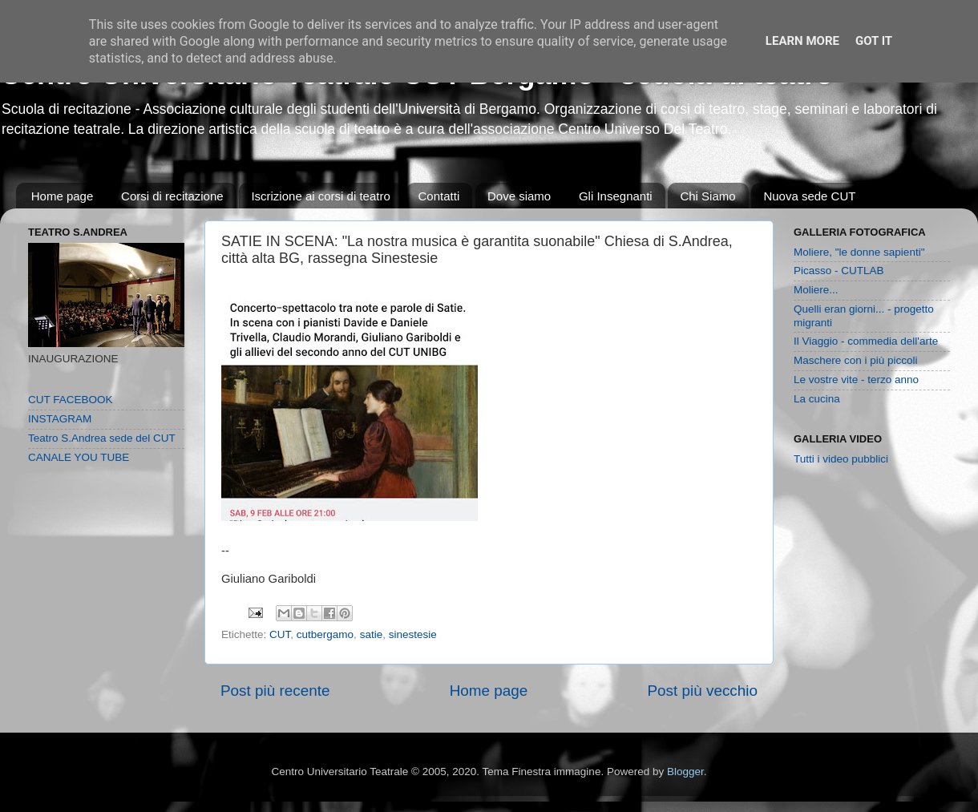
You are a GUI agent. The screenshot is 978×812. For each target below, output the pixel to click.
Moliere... (816, 290)
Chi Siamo (707, 196)
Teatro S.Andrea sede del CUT (102, 438)
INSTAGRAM (59, 419)
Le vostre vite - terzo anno (856, 380)
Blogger (685, 772)
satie (371, 634)
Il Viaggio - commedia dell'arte (866, 341)
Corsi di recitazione (172, 196)
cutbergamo (325, 634)
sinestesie (413, 634)
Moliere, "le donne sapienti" (859, 252)
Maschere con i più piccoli (856, 360)
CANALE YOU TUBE (78, 457)
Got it (873, 41)
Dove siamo (519, 196)
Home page (62, 196)
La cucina (817, 399)
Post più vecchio (702, 690)
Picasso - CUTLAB (839, 271)
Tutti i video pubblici (841, 459)
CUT (279, 634)
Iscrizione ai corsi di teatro (320, 196)
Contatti (439, 196)
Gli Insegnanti (616, 196)
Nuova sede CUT (809, 196)
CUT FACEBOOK (70, 400)
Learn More (802, 41)
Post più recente (275, 690)
